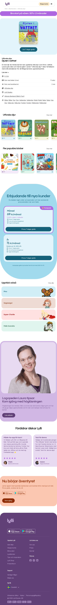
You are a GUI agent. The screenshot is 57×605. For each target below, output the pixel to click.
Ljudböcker (11, 554)
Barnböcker (12, 8)
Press (31, 548)
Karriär (31, 551)
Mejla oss (10, 578)
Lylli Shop (10, 560)
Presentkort (11, 564)
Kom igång (8, 501)
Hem (6, 8)
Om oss (32, 545)
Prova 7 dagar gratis (29, 229)
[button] (51, 4)
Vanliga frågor (12, 575)
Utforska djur (21, 8)
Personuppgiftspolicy (33, 595)
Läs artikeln (9, 415)
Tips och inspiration (14, 557)
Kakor (22, 595)
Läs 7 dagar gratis (28, 49)
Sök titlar (10, 545)
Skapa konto (44, 4)
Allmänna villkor (13, 595)
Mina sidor (11, 551)
